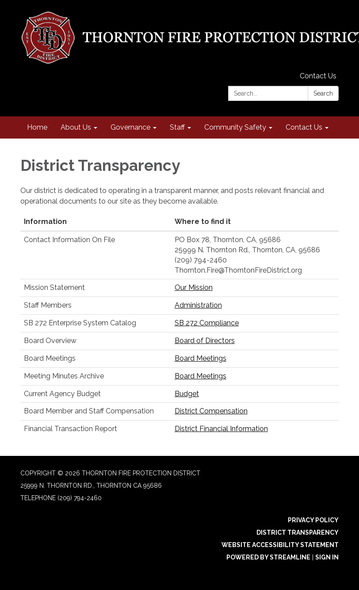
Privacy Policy (313, 520)
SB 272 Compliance (207, 323)
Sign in (327, 557)
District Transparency (297, 532)
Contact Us (318, 76)
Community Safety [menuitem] (235, 127)
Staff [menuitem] (177, 127)
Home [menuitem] (37, 127)
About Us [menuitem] (76, 127)
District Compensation (211, 411)
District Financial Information (221, 428)
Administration (198, 305)
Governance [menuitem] (130, 127)
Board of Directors (205, 340)
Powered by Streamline (268, 557)
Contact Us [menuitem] (304, 127)
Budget (187, 393)
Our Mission (194, 287)
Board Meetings (200, 358)
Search (323, 93)
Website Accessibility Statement (280, 544)
